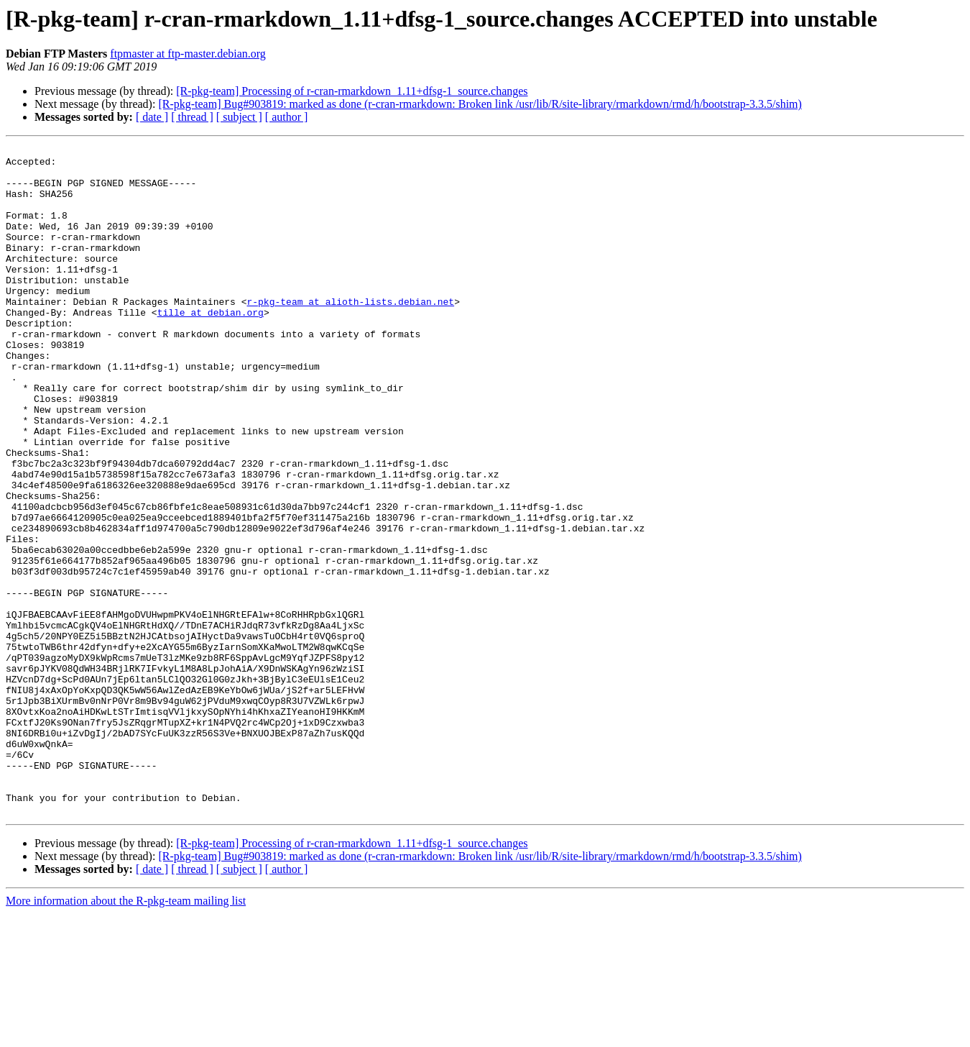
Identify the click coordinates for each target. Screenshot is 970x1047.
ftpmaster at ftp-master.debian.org (188, 53)
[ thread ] (192, 117)
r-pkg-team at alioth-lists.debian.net (350, 333)
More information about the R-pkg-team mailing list (126, 1034)
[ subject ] (239, 117)
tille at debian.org (210, 346)
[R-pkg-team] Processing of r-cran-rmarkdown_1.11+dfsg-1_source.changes (351, 91)
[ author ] (286, 117)
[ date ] (152, 117)
